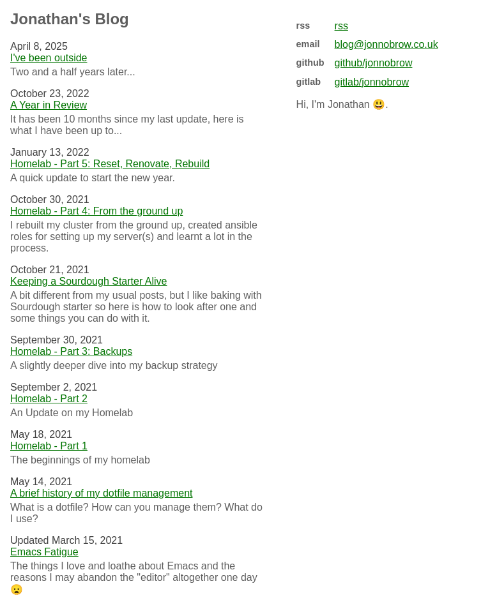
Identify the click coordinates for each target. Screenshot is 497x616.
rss (341, 25)
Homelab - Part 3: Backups (71, 351)
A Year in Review (48, 105)
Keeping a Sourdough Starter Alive (88, 281)
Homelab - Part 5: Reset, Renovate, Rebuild (110, 163)
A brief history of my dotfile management (101, 493)
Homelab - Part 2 (49, 398)
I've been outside (48, 57)
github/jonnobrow (374, 62)
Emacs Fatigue (44, 551)
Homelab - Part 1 (49, 445)
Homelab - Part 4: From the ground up (96, 211)
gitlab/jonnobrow (372, 82)
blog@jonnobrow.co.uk (386, 44)
